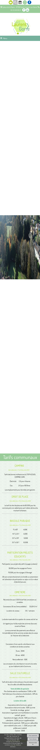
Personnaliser (33, 743)
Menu (5, 38)
